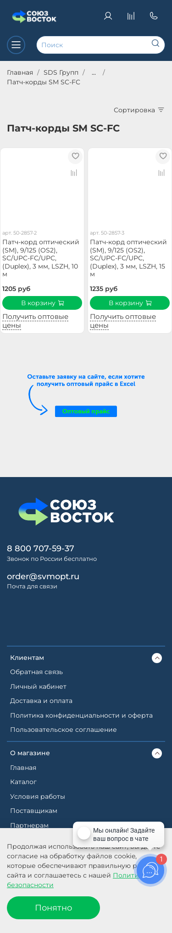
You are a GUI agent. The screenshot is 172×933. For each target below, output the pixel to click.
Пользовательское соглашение (63, 729)
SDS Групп (61, 72)
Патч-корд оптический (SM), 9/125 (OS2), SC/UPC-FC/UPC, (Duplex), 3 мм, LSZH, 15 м (128, 258)
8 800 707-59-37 (40, 548)
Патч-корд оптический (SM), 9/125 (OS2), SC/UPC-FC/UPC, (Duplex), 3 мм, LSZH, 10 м (40, 258)
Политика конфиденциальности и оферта (81, 715)
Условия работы (37, 796)
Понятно (53, 907)
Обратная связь (36, 672)
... (94, 72)
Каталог (23, 782)
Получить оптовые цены (35, 320)
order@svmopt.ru (43, 576)
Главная (20, 72)
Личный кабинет (38, 686)
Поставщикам (33, 811)
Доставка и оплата (41, 701)
